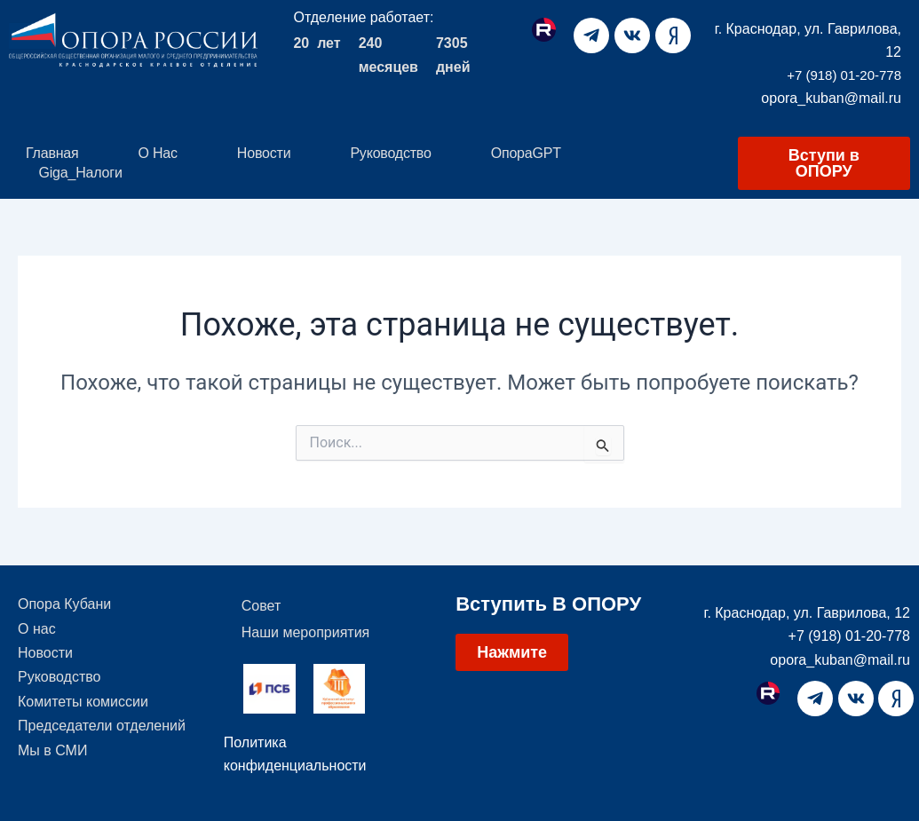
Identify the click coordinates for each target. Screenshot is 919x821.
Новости (264, 153)
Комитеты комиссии (83, 712)
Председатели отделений (102, 738)
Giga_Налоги (81, 172)
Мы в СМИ (52, 765)
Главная (52, 153)
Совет (261, 605)
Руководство (390, 153)
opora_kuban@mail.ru (831, 98)
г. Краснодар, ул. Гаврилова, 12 (807, 612)
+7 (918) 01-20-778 (844, 75)
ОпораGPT (526, 153)
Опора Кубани (64, 605)
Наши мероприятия (305, 632)
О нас (158, 153)
